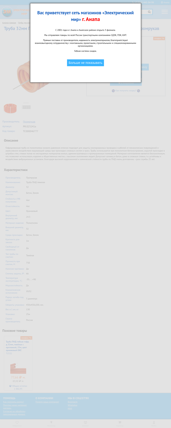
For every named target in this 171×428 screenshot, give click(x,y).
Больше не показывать (85, 62)
